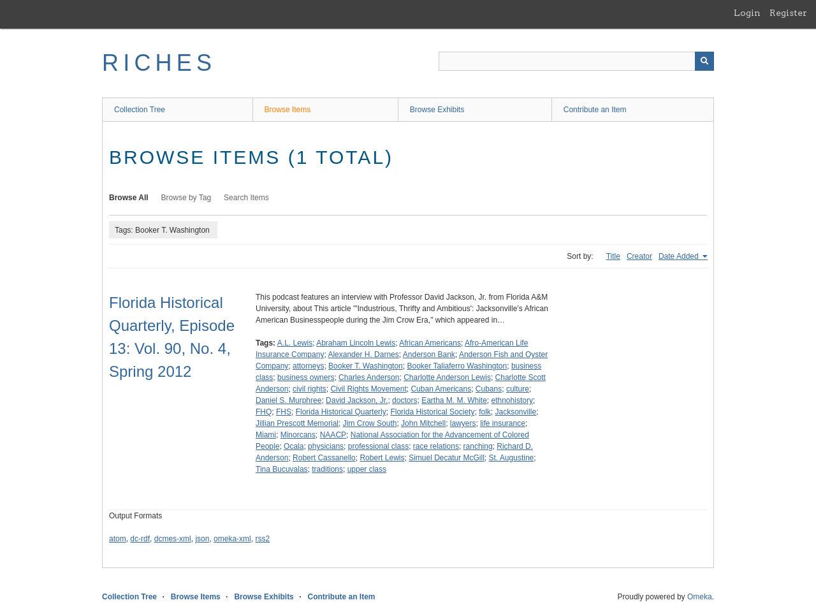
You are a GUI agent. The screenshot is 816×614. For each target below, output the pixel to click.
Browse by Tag (186, 197)
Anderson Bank (429, 354)
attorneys (308, 366)
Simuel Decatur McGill (446, 457)
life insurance (502, 423)
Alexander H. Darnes (363, 354)
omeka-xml (232, 538)
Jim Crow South (370, 423)
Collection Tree (139, 109)
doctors (404, 400)
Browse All (129, 197)
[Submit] (704, 61)
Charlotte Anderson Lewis (447, 377)
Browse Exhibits (437, 109)
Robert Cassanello (324, 457)
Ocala (293, 446)
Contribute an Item (595, 109)
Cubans (489, 388)
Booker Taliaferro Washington (457, 366)
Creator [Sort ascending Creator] (639, 256)
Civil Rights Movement (368, 388)
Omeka (699, 596)
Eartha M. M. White (454, 400)
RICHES (159, 63)
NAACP (333, 434)
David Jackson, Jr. (357, 400)
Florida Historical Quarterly (341, 411)
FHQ (264, 411)
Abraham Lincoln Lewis (355, 343)
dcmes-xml (172, 538)
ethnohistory (512, 400)
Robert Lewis (382, 457)
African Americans (430, 343)
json (202, 538)
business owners (305, 377)
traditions (327, 469)
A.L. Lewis (294, 343)
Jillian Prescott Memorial (297, 423)
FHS (283, 411)
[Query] (576, 61)
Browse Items (288, 109)
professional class (378, 446)
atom (117, 538)
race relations (436, 446)
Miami (266, 434)
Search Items (246, 197)
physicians (326, 446)
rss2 (262, 538)
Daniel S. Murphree (288, 400)
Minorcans (298, 434)
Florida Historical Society (432, 411)
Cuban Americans (441, 388)
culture (517, 388)
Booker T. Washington (365, 366)
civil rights (309, 388)
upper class (366, 469)
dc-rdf (140, 538)
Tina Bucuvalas (282, 469)
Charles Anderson (369, 377)
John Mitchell (423, 423)
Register (788, 13)
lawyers (463, 423)
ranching (478, 446)
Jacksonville (515, 411)
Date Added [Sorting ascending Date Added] (680, 256)
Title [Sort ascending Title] (613, 256)
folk (485, 411)
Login (747, 13)
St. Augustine (511, 457)
